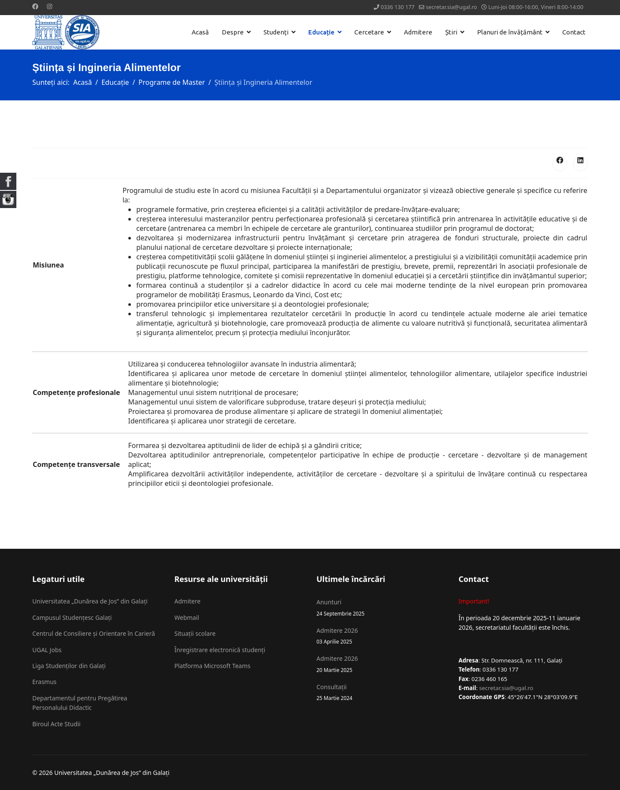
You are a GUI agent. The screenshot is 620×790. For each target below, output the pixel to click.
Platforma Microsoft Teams (212, 666)
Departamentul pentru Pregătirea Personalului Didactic (79, 703)
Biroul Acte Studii (56, 724)
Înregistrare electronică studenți (219, 650)
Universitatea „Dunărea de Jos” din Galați (90, 601)
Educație (321, 32)
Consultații (381, 692)
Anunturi (381, 607)
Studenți (276, 32)
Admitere (418, 32)
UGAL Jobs (47, 650)
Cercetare (369, 32)
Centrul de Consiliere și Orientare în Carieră (93, 633)
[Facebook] (35, 6)
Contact (574, 32)
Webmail (186, 617)
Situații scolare (195, 633)
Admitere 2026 (381, 636)
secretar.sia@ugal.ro (451, 7)
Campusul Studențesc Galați (72, 617)
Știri (451, 32)
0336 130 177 (398, 7)
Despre (233, 32)
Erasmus (44, 682)
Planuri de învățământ (509, 32)
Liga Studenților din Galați (68, 666)
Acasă (200, 32)
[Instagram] (49, 6)
